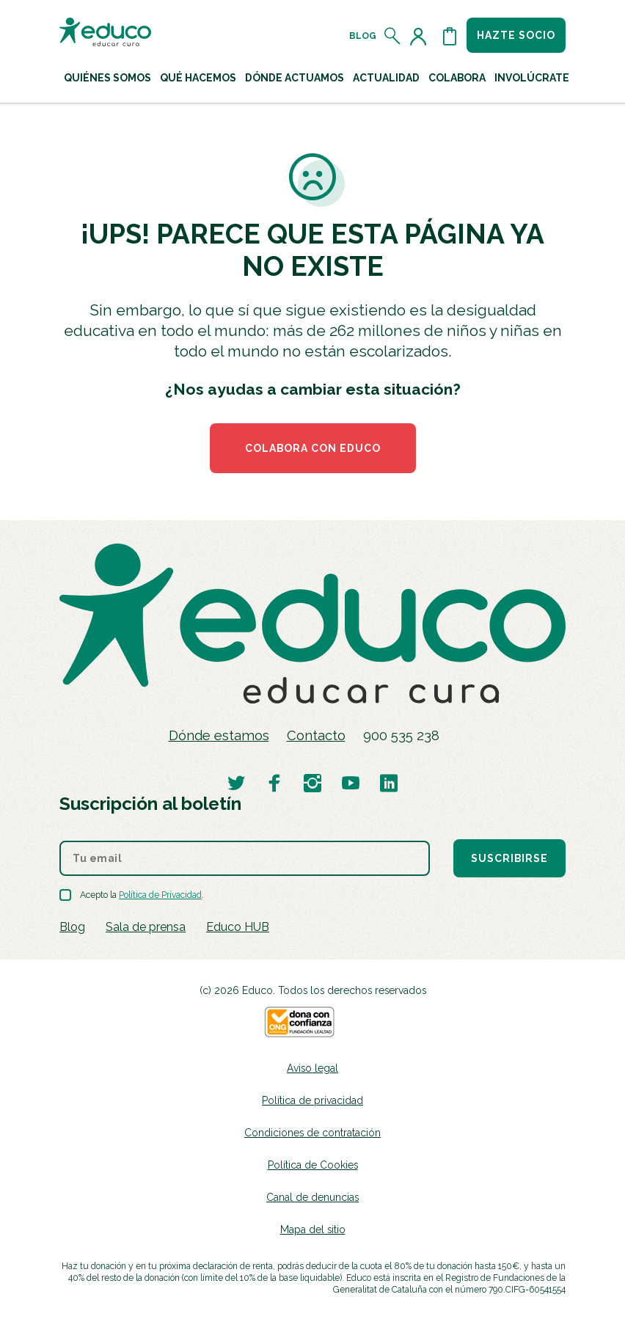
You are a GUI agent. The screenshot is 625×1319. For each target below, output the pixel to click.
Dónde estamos (219, 735)
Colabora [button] (457, 78)
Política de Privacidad (160, 895)
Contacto (316, 735)
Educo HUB (237, 927)
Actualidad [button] (386, 78)
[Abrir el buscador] (392, 36)
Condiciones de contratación (312, 1133)
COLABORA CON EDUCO (313, 448)
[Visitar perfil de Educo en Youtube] (350, 782)
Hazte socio (516, 35)
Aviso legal (312, 1068)
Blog (362, 36)
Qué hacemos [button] (198, 78)
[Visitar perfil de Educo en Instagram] (312, 782)
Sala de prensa (146, 927)
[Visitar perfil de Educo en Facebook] (274, 782)
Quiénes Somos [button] (107, 78)
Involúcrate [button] (531, 78)
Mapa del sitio (313, 1229)
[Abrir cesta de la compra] (449, 36)
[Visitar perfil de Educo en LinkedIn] (389, 782)
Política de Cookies (313, 1165)
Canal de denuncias (312, 1197)
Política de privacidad (312, 1100)
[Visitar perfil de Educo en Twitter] (236, 782)
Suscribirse (509, 858)
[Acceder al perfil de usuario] (421, 36)
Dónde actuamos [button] (294, 78)
